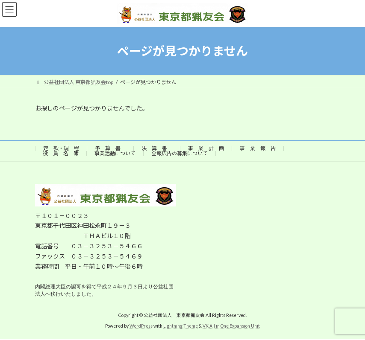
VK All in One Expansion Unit (231, 326)
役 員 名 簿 (61, 153)
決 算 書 (156, 148)
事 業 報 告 (258, 148)
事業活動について (114, 153)
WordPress (141, 326)
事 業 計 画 (206, 148)
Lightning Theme (180, 326)
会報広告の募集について (179, 153)
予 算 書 (110, 148)
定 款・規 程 (61, 148)
